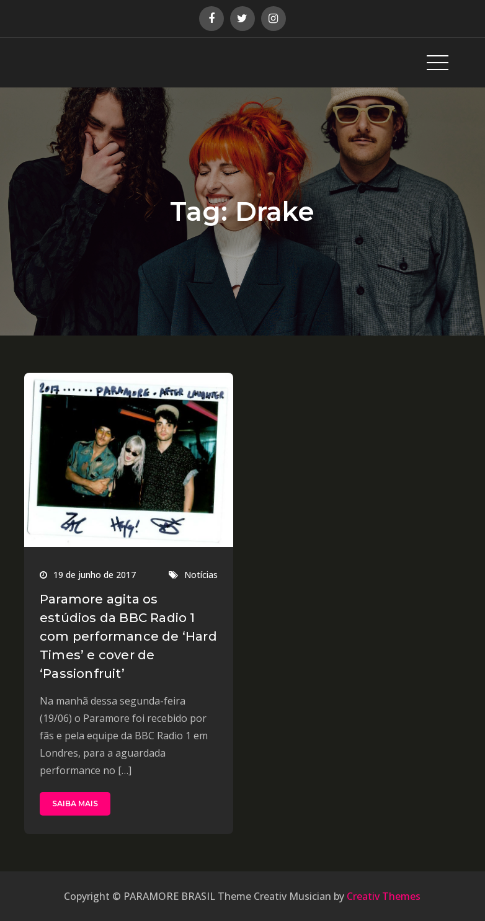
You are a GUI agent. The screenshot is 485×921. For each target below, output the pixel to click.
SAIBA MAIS (75, 803)
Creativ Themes (383, 896)
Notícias (201, 575)
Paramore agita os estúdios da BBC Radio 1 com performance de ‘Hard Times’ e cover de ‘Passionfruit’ (128, 636)
